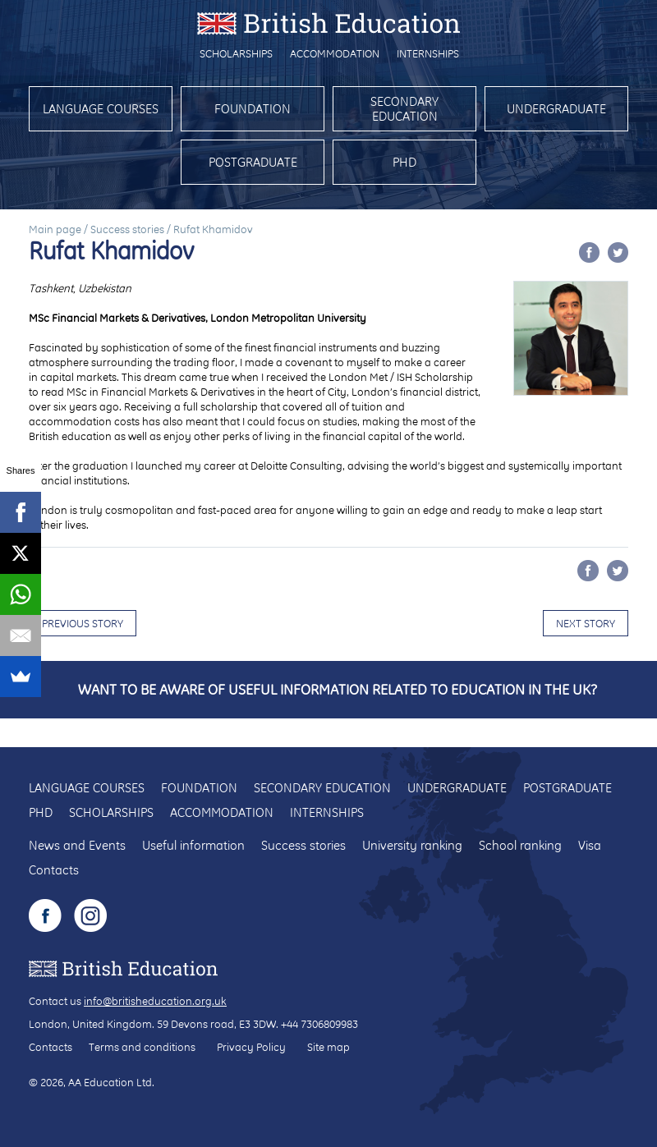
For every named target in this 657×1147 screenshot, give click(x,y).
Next (585, 623)
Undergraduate (556, 109)
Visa (589, 845)
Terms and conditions (142, 1046)
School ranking (520, 845)
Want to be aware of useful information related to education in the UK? (337, 689)
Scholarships (236, 53)
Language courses (101, 109)
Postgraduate (253, 162)
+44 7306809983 (319, 1023)
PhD (404, 162)
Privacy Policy (251, 1046)
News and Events (77, 845)
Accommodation (334, 53)
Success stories (127, 229)
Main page (55, 229)
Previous (82, 623)
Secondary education (404, 109)
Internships (428, 53)
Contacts (54, 870)
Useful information (193, 845)
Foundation (252, 109)
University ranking (412, 845)
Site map (328, 1046)
